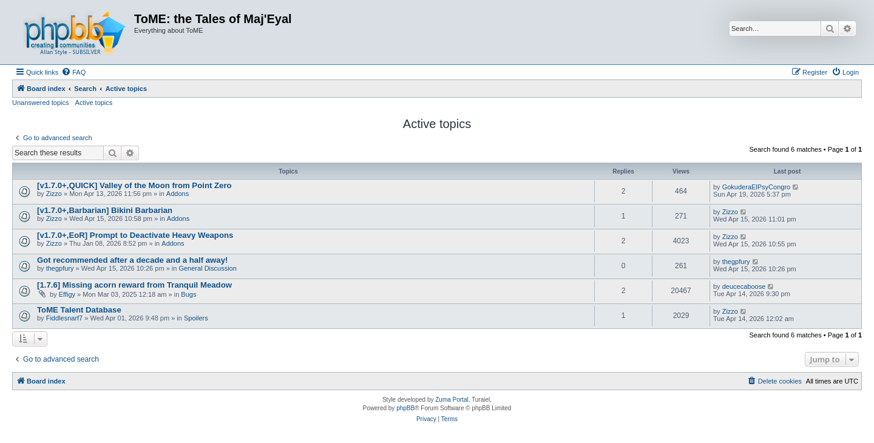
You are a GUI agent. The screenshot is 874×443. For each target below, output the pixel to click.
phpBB (405, 408)
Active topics (94, 102)
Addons (177, 193)
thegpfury (60, 268)
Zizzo (54, 193)
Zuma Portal (451, 399)
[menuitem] (73, 72)
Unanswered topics (40, 102)
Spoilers (196, 318)
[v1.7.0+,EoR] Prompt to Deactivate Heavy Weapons (135, 235)
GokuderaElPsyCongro (756, 187)
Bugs (188, 294)
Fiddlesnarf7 (64, 318)
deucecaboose (744, 286)
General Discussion (207, 268)
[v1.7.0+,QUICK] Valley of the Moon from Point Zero (134, 185)
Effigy (67, 294)
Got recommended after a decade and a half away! (132, 260)
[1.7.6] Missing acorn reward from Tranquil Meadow (134, 284)
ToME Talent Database (79, 309)
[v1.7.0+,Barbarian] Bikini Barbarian (104, 210)
